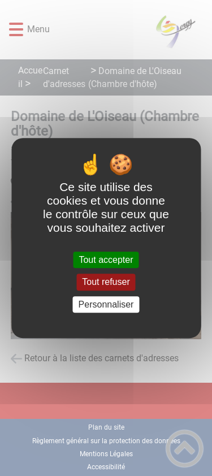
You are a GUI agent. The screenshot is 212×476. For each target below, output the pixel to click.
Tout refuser (105, 282)
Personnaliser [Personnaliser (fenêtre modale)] (106, 304)
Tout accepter (106, 260)
